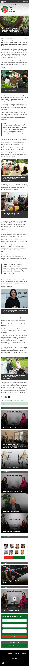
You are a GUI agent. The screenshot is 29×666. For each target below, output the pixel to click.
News (2, 38)
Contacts (16, 653)
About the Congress (7, 653)
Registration (25, 1)
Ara (20, 4)
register (23, 400)
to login (18, 400)
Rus (9, 4)
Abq (18, 4)
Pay (14, 636)
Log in (19, 1)
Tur (13, 4)
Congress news (18, 656)
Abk (15, 4)
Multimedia (24, 653)
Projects (10, 656)
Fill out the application (14, 645)
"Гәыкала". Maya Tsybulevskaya (11, 610)
